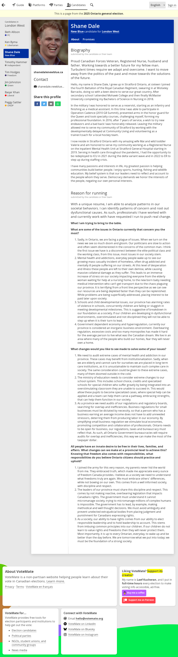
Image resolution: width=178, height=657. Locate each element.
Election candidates (24, 630)
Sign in (172, 5)
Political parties (21, 636)
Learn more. (55, 581)
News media (19, 650)
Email (83, 618)
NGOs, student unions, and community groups (29, 643)
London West (110, 31)
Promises (89, 39)
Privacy (9, 587)
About (75, 39)
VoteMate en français (39, 587)
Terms (20, 587)
